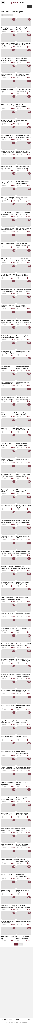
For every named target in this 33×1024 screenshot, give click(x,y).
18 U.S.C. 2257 (27, 1019)
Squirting (17, 2)
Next (20, 944)
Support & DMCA (7, 1019)
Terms (17, 1019)
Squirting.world (14, 1022)
